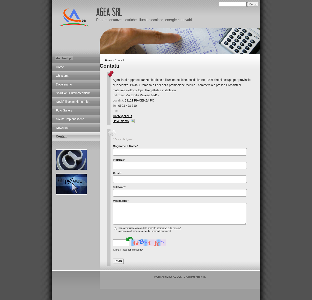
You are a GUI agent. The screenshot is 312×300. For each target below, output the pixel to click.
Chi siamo (62, 75)
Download (62, 128)
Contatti (61, 136)
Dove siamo (121, 121)
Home (108, 60)
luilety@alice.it (122, 116)
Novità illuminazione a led (73, 101)
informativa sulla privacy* (169, 228)
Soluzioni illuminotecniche (73, 93)
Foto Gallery (64, 110)
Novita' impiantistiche (70, 119)
